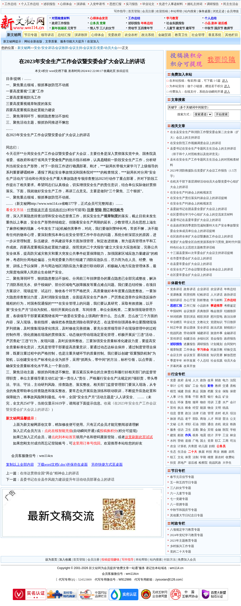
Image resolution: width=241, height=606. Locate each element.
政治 (188, 413)
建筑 (173, 435)
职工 (218, 440)
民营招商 (190, 294)
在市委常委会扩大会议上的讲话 (191, 258)
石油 (196, 424)
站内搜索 (190, 11)
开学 (218, 435)
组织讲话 (176, 300)
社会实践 (217, 360)
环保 (181, 402)
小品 (208, 23)
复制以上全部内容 (20, 464)
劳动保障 (190, 333)
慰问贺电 (217, 316)
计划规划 (217, 344)
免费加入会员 (187, 559)
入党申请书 (97, 4)
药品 (181, 418)
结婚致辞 (230, 311)
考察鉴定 (230, 305)
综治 (233, 413)
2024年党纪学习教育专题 (186, 535)
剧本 (214, 23)
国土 (203, 440)
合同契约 (230, 344)
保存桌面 (205, 11)
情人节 (94, 28)
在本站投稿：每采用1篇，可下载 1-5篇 (198, 80)
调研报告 (213, 4)
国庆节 (218, 28)
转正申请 (176, 327)
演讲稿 (80, 4)
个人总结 (211, 18)
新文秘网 (14, 35)
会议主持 (75, 48)
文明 (218, 407)
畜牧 (188, 402)
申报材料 (176, 311)
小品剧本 (203, 305)
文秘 (173, 424)
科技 (209, 451)
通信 (211, 424)
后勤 (196, 429)
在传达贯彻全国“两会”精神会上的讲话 (49, 473)
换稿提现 (122, 71)
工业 (226, 435)
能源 (203, 407)
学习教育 (172, 18)
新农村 (219, 457)
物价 (203, 402)
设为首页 (51, 559)
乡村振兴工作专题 (182, 546)
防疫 (188, 391)
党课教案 (176, 294)
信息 (173, 413)
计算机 (182, 446)
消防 (203, 424)
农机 (218, 424)
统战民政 (176, 333)
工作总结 (10, 4)
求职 (188, 424)
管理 (211, 413)
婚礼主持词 (194, 4)
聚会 (203, 429)
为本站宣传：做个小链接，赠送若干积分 (199, 86)
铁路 (233, 424)
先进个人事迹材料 (171, 4)
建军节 (190, 28)
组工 (173, 457)
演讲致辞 (80, 35)
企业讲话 (203, 289)
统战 (226, 407)
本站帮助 (176, 11)
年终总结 (147, 23)
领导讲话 (47, 35)
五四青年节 (145, 28)
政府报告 (230, 338)
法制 (196, 457)
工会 (196, 386)
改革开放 (190, 366)
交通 (226, 386)
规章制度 (176, 349)
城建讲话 (203, 333)
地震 (203, 435)
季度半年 (176, 360)
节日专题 (30, 35)
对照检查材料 (61, 18)
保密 (233, 391)
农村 (218, 413)
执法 (181, 407)
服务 (173, 429)
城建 (181, 391)
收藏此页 (110, 71)
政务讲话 (190, 289)
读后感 (222, 23)
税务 (196, 435)
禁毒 (188, 397)
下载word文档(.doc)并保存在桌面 (62, 464)
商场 (203, 418)
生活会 (182, 451)
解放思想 (230, 355)
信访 (181, 429)
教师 (218, 386)
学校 (233, 429)
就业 (226, 424)
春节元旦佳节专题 (182, 477)
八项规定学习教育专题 (185, 529)
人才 (211, 418)
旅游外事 (217, 333)
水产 (226, 402)
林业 (233, 435)
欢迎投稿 (162, 11)
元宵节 (71, 28)
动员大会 (110, 48)
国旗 (203, 391)
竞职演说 (190, 316)
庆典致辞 (203, 311)
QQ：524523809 (81, 579)
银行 (211, 397)
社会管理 (198, 35)
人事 (173, 397)
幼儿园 (203, 446)
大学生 (227, 462)
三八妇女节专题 (180, 488)
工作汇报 (190, 305)
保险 (226, 391)
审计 (173, 386)
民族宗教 (217, 349)
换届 (202, 451)
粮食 (188, 407)
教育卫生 (181, 35)
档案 (211, 391)
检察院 (203, 462)
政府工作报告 (61, 23)
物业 (211, 407)
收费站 (230, 457)
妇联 (212, 446)
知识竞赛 (217, 355)
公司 (181, 386)
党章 (103, 23)
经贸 (196, 407)
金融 (218, 429)
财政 (218, 380)
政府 (181, 380)
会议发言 (89, 48)
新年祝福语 (59, 28)
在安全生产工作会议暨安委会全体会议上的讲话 (201, 269)
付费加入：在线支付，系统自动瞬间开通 (199, 91)
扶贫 (173, 462)
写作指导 (120, 11)
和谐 (218, 418)
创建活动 (190, 338)
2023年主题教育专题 (183, 540)
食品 (218, 397)
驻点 (173, 402)
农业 (173, 446)
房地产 (182, 462)
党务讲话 (176, 289)
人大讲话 (217, 294)
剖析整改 (203, 300)
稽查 (211, 457)
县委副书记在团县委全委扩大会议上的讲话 (198, 209)
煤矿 (188, 386)
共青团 (192, 446)
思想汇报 (115, 4)
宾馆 (211, 429)
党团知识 (217, 322)
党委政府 (114, 35)
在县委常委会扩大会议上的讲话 (191, 264)
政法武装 (217, 327)
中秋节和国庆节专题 (183, 510)
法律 (196, 413)
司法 (233, 440)
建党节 (180, 28)
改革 (211, 380)
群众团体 (190, 327)
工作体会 (190, 349)
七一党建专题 (179, 499)
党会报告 (217, 338)
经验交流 (230, 349)
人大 (196, 380)
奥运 (196, 391)
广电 (196, 440)
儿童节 (170, 28)
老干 (188, 418)
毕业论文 (148, 4)
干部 (196, 397)
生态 (173, 451)
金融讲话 (230, 333)
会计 (233, 402)
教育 (203, 397)
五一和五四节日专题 (183, 482)
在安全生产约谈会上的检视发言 (191, 192)
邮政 (181, 435)
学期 (203, 457)
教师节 (228, 28)
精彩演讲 (203, 316)
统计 (211, 435)
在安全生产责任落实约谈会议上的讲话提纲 (198, 198)
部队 (196, 418)
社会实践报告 (175, 23)
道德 (188, 440)
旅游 (173, 418)
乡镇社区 (203, 338)
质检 (233, 386)
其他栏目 (231, 35)
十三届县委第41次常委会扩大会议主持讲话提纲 (201, 253)
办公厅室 (190, 300)
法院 (233, 380)
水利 (173, 440)
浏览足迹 (219, 11)
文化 (181, 457)
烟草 (196, 402)
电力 (226, 380)
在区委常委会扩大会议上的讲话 (191, 275)
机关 (226, 413)
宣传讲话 (176, 338)
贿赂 (224, 451)
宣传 (173, 407)
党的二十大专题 (180, 551)
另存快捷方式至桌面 (107, 464)
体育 (188, 457)
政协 (203, 380)
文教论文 (203, 322)
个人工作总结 (30, 4)
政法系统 (147, 35)
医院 (226, 429)
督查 (181, 413)
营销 (181, 440)
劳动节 (132, 28)
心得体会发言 (99, 18)
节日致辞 (230, 322)
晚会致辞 (217, 311)
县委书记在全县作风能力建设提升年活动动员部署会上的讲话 (67, 479)
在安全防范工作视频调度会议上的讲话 (195, 143)
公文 (233, 418)
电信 (203, 386)
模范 (173, 391)
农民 (232, 451)
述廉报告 (190, 344)
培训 (211, 402)
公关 (181, 424)
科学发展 (190, 360)
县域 (188, 380)
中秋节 (209, 28)
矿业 (226, 397)
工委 (218, 402)
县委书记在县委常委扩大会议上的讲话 (195, 220)
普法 (226, 418)
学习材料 (217, 300)
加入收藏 (65, 559)
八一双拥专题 (179, 504)
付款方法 (170, 559)
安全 (37, 48)
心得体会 (66, 4)
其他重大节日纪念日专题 (186, 515)
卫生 (188, 429)
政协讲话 (230, 294)
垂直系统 (214, 35)
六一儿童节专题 (180, 493)
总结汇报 (64, 35)
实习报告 (132, 4)
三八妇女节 (107, 28)
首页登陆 (134, 11)
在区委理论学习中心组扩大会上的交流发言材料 (201, 214)
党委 (100, 48)
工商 (226, 440)
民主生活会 (230, 4)
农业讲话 (217, 289)
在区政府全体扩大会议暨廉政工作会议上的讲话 (201, 236)
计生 (181, 397)
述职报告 (49, 4)
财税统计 (230, 327)
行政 (203, 413)
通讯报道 (203, 355)
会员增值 (233, 11)
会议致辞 (61, 48)
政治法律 (230, 316)
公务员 (94, 23)
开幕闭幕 (176, 366)
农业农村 (131, 35)
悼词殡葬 (176, 316)
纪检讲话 (203, 294)
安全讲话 (47, 48)
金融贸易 (164, 35)
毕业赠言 (176, 322)
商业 (217, 451)
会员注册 (148, 11)
